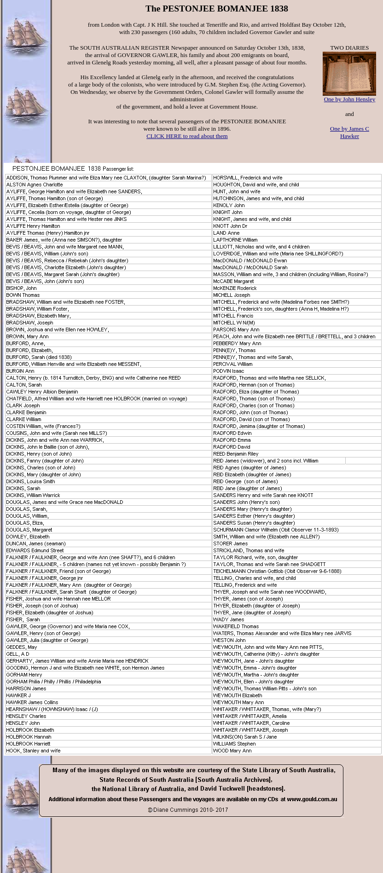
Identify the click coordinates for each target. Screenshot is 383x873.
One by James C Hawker (349, 132)
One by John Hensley (350, 99)
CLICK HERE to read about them (187, 136)
